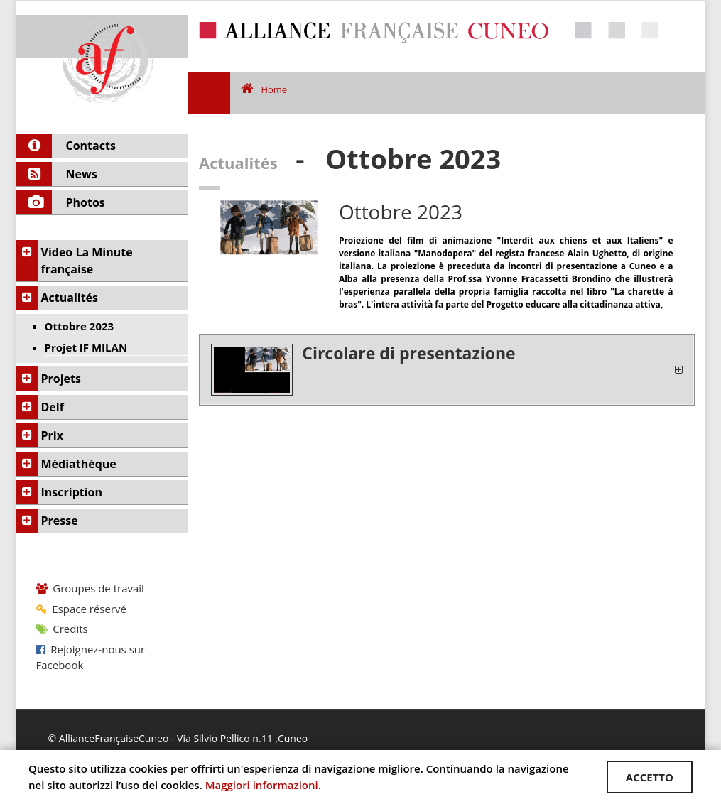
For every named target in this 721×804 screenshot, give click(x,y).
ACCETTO (649, 777)
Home (264, 89)
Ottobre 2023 (400, 211)
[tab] (447, 370)
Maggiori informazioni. (263, 785)
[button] (447, 370)
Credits (62, 628)
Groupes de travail (90, 588)
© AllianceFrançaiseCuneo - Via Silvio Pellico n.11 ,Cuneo (178, 738)
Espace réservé (81, 609)
